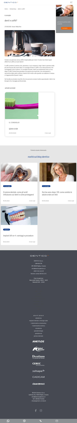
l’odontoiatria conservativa (38, 323)
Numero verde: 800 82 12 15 (38, 273)
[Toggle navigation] (71, 2)
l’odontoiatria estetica (38, 326)
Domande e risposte (38, 304)
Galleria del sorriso (38, 301)
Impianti (6, 229)
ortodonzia (38, 328)
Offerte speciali (38, 296)
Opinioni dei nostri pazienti (38, 299)
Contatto (64, 28)
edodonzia (38, 318)
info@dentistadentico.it (38, 268)
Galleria (38, 294)
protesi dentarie (38, 336)
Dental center (38, 291)
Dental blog (38, 306)
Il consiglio (8, 15)
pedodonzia (38, 333)
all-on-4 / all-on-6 (38, 315)
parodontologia (38, 331)
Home (38, 288)
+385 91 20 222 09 (38, 271)
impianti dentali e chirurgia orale (38, 320)
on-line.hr (43, 401)
